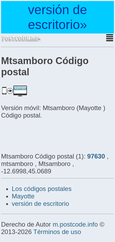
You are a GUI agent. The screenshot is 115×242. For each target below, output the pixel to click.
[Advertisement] (43, 135)
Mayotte (23, 196)
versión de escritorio (40, 203)
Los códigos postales (42, 188)
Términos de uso (57, 231)
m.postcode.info (75, 224)
